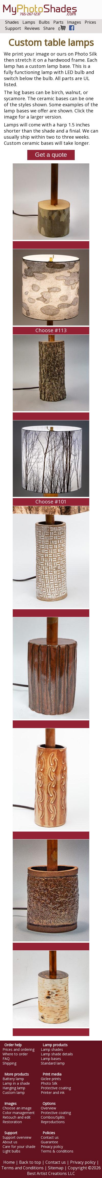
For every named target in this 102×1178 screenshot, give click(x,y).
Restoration (12, 1122)
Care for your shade (19, 1147)
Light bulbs (11, 1151)
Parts (58, 22)
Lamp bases (51, 1059)
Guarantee (49, 1142)
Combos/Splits (53, 1117)
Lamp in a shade (16, 1083)
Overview (48, 1108)
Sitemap (55, 1168)
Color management (19, 1113)
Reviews (32, 28)
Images (74, 22)
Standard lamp (53, 1063)
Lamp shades (52, 1049)
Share (49, 28)
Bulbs (44, 22)
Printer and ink (53, 1093)
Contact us (50, 1137)
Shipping (9, 1063)
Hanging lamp (14, 1088)
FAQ (6, 1059)
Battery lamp (13, 1079)
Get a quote (51, 154)
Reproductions (53, 1122)
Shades (12, 22)
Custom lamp (14, 1093)
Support (13, 28)
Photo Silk (49, 1083)
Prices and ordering (18, 1049)
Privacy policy (52, 1147)
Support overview (17, 1137)
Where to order (15, 1054)
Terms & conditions (57, 1151)
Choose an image (17, 1108)
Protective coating (56, 1088)
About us (10, 1142)
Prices (90, 22)
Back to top (30, 1162)
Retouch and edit (17, 1117)
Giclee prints (51, 1079)
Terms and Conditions (22, 1168)
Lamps (28, 22)
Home (9, 1162)
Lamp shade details (57, 1054)
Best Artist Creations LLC (51, 1173)
